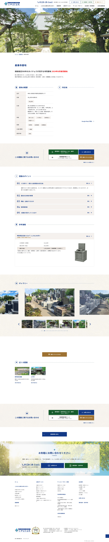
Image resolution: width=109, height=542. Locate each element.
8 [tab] (52, 330)
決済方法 (59, 490)
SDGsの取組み (60, 497)
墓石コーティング (39, 488)
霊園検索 (59, 6)
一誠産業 (80, 488)
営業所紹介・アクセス (83, 492)
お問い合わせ (75, 2)
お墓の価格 (17, 493)
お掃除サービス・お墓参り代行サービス (43, 501)
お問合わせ (52, 465)
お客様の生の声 (18, 497)
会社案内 (81, 482)
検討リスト (99, 2)
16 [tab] (64, 330)
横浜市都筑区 (18, 382)
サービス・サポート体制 (63, 482)
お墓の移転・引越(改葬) (41, 494)
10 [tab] (55, 330)
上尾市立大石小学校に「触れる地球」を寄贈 (65, 503)
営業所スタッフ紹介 (61, 485)
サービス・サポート (77, 6)
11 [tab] (56, 330)
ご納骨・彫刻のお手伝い (41, 498)
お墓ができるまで (18, 491)
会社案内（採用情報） (90, 6)
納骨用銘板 (38, 496)
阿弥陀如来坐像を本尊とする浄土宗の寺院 (38, 379)
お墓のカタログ (39, 485)
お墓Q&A (59, 516)
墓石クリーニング (39, 487)
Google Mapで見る (87, 121)
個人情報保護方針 (18, 538)
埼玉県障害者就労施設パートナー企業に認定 (65, 500)
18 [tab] (67, 330)
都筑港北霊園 (18, 377)
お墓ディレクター (61, 487)
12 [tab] (58, 330)
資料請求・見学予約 (87, 2)
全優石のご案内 (60, 488)
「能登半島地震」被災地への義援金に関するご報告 (65, 509)
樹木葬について (18, 495)
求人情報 (80, 494)
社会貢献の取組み (61, 494)
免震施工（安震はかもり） (41, 490)
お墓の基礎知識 (101, 6)
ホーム (36, 6)
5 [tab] (47, 330)
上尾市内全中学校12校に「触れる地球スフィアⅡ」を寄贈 (64, 506)
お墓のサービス (67, 6)
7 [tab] (50, 330)
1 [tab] (41, 330)
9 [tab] (53, 330)
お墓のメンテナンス (40, 492)
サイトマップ (26, 538)
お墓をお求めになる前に (20, 489)
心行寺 (32, 377)
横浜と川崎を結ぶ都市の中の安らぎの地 (22, 379)
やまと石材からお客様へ (20, 499)
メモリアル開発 (82, 490)
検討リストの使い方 (88, 162)
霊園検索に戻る (54, 434)
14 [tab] (61, 330)
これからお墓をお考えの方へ (47, 6)
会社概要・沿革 (82, 487)
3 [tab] (44, 330)
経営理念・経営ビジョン (84, 485)
